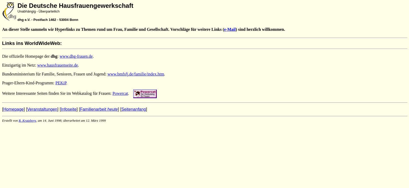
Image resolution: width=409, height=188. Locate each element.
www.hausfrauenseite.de (57, 65)
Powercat (120, 93)
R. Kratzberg (27, 120)
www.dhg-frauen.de (76, 56)
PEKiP (61, 83)
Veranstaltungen (42, 109)
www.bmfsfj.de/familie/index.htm (135, 74)
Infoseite (68, 109)
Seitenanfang (133, 109)
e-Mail (230, 29)
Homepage (13, 109)
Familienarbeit (99, 109)
